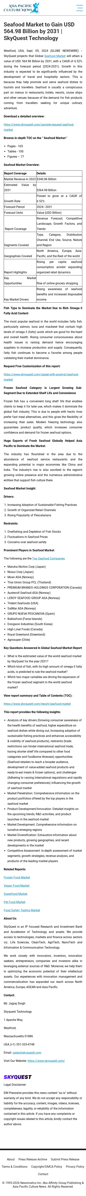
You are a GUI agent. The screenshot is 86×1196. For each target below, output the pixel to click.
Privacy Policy (75, 1166)
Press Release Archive (32, 1159)
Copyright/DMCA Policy (46, 1166)
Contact (43, 1174)
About (11, 1159)
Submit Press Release (65, 1159)
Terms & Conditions (14, 1166)
